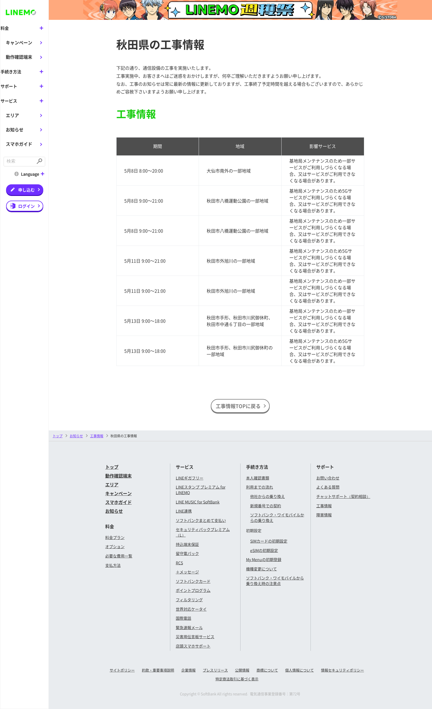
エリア (12, 114)
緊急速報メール (189, 627)
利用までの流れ (259, 487)
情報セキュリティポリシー (342, 670)
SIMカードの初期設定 (268, 541)
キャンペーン (19, 42)
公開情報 (242, 670)
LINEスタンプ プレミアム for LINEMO (200, 489)
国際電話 (183, 618)
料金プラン (115, 537)
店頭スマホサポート (193, 646)
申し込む (26, 189)
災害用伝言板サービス (195, 636)
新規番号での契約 (265, 505)
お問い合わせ (327, 478)
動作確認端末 (19, 56)
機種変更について (261, 568)
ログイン (26, 205)
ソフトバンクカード (193, 581)
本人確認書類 (257, 478)
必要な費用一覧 (118, 556)
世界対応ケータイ (191, 609)
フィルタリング (189, 599)
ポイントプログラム (193, 590)
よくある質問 (327, 487)
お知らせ (14, 129)
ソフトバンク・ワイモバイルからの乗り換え (277, 517)
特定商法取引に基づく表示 (236, 678)
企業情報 (188, 670)
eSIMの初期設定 (264, 550)
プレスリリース (215, 670)
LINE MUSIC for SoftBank (198, 502)
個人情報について (299, 670)
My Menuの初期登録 (263, 559)
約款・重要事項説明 (158, 670)
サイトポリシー (122, 670)
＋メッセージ (187, 572)
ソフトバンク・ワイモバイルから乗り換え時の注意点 (275, 580)
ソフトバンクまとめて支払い (201, 520)
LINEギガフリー (189, 478)
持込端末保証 (187, 544)
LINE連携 (184, 511)
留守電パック (187, 553)
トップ (58, 435)
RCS (179, 562)
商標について (267, 670)
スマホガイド (19, 143)
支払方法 (113, 565)
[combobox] (19, 161)
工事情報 (324, 505)
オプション (115, 546)
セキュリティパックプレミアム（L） (203, 532)
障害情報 (324, 514)
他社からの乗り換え (267, 496)
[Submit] (40, 161)
